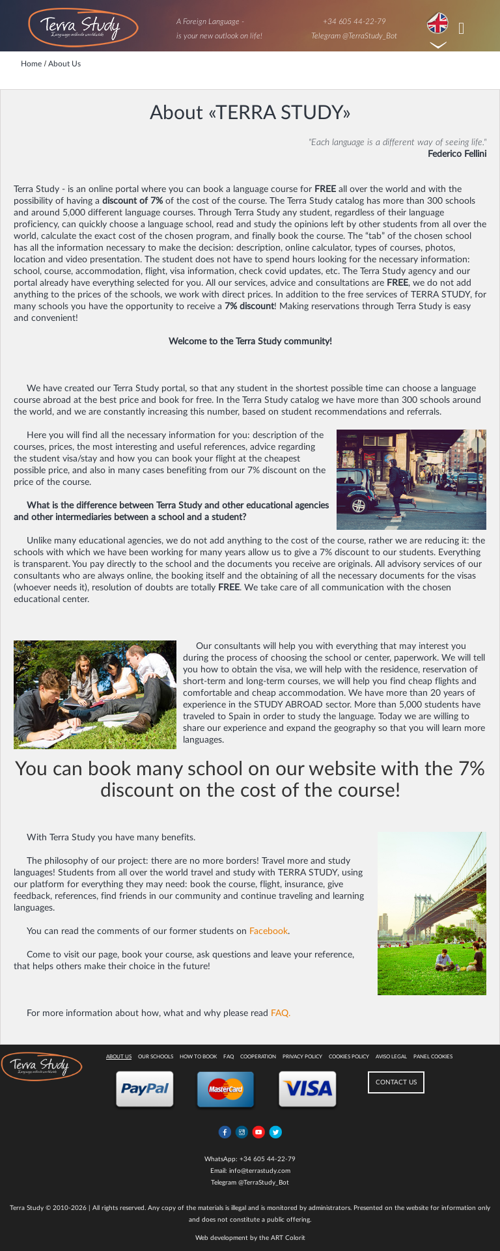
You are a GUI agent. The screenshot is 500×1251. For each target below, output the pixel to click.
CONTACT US (396, 1082)
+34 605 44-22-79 (354, 21)
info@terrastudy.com (259, 1171)
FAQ (228, 1057)
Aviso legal (391, 1057)
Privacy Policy (302, 1057)
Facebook (268, 931)
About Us (119, 1057)
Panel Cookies (432, 1057)
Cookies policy (349, 1057)
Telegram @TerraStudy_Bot (354, 36)
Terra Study (27, 1208)
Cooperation (258, 1057)
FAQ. (280, 1013)
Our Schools (155, 1057)
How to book (198, 1057)
